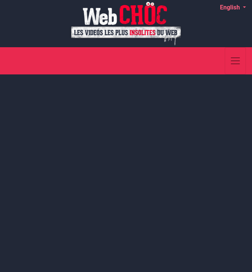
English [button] (230, 7)
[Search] (215, 60)
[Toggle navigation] (235, 60)
